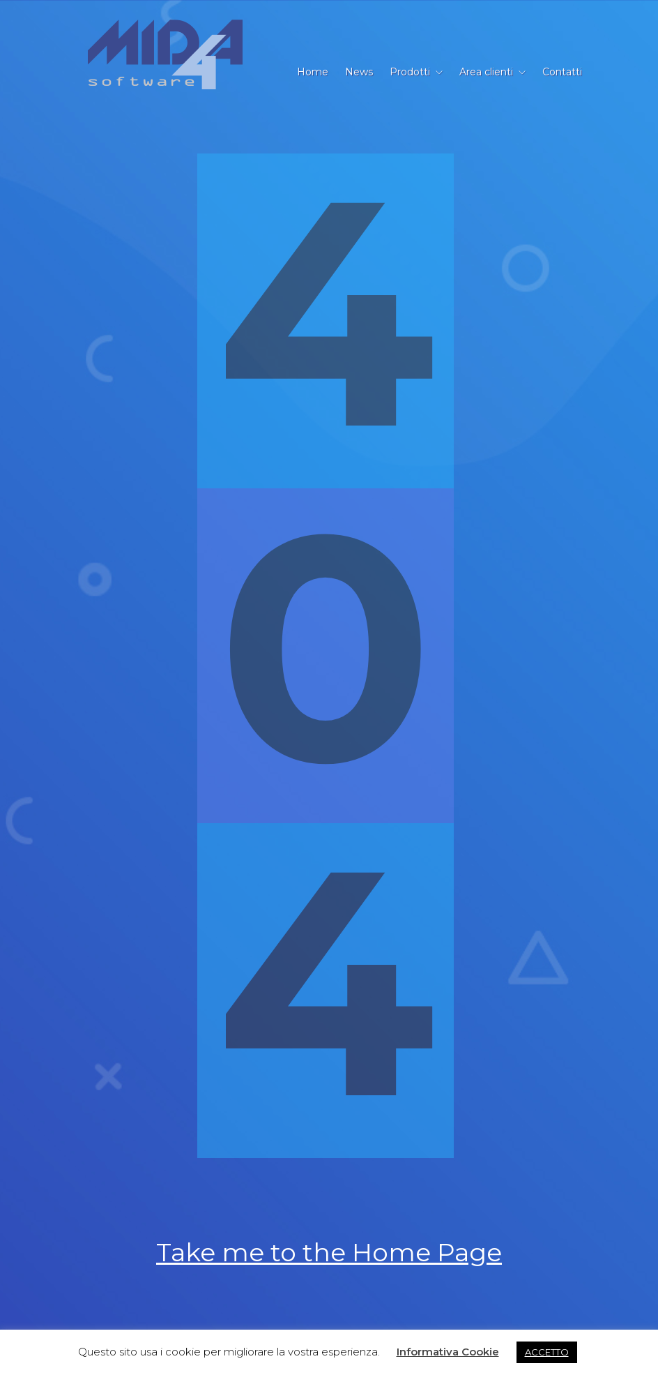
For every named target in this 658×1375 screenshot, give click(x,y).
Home (312, 72)
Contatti (562, 72)
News (359, 72)
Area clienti (486, 72)
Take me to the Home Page (329, 1252)
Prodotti (410, 72)
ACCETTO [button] (547, 1352)
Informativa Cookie (448, 1351)
